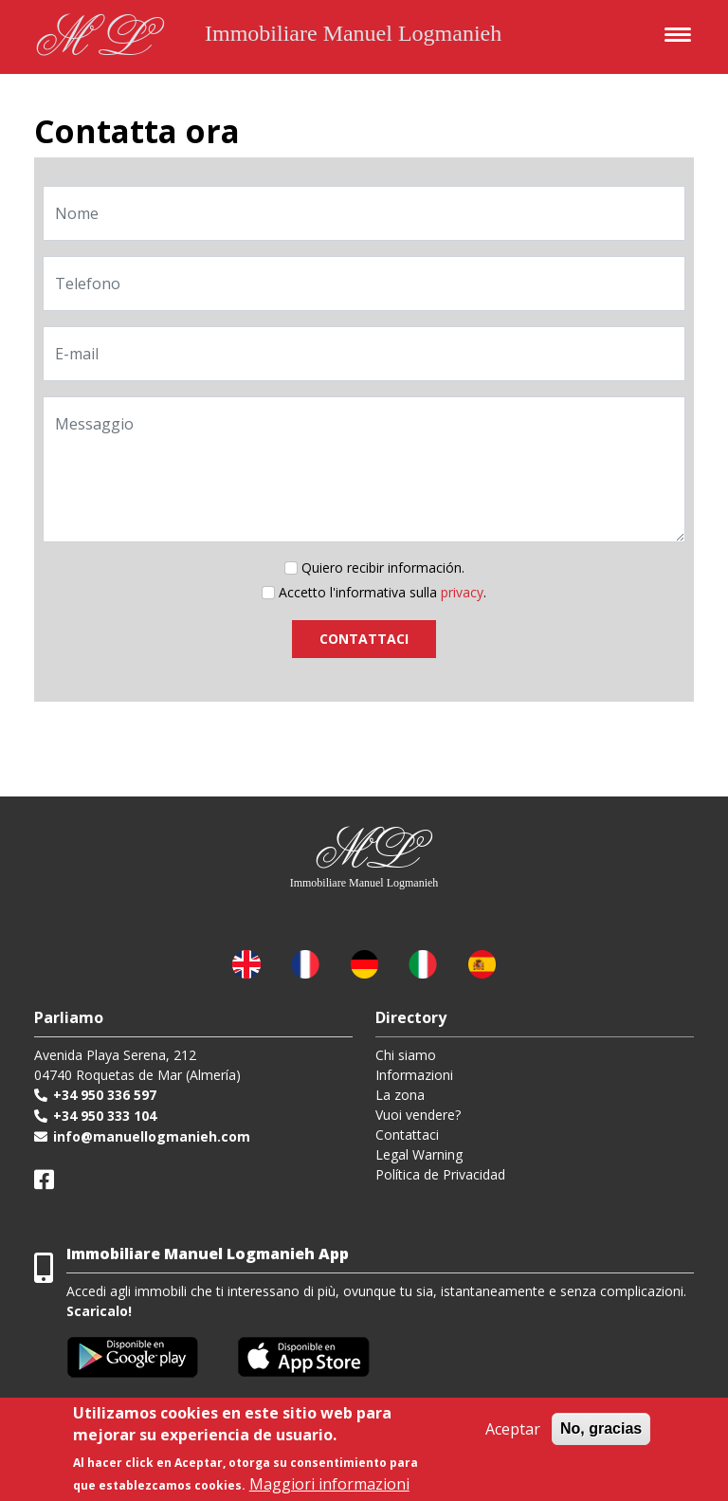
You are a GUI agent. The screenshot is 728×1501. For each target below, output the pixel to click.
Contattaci (407, 1135)
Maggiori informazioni (329, 1484)
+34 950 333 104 (104, 1116)
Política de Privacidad (440, 1174)
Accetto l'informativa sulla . (382, 592)
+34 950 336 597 (104, 1095)
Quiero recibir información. (382, 567)
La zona (400, 1095)
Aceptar (512, 1429)
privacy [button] (462, 592)
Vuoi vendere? (418, 1115)
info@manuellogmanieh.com (151, 1136)
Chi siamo (405, 1055)
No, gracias (601, 1428)
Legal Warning (419, 1154)
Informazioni (414, 1075)
